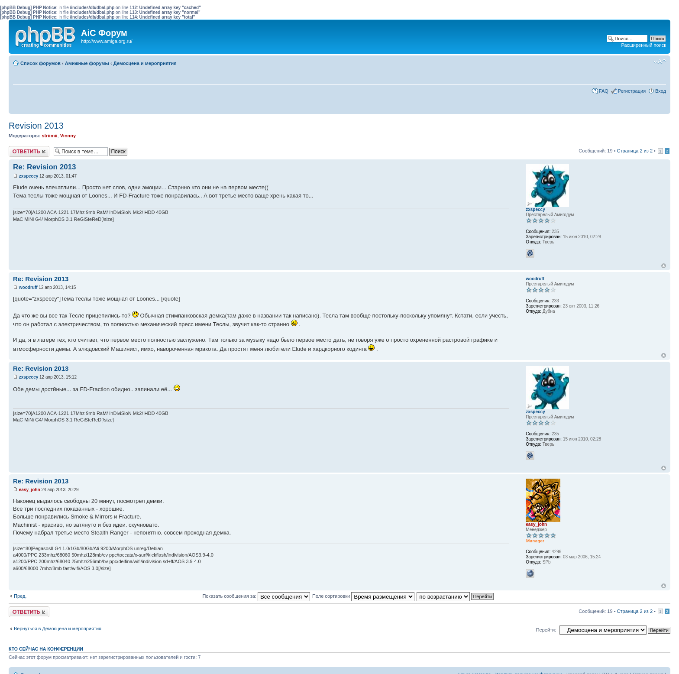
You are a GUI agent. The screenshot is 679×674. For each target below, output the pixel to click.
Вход (660, 91)
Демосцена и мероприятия (145, 63)
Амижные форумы (87, 63)
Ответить (29, 151)
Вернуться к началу (663, 265)
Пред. (20, 596)
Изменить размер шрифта (659, 61)
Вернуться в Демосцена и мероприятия (57, 628)
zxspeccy (28, 176)
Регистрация (632, 91)
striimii (49, 135)
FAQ (603, 91)
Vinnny (68, 135)
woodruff (28, 287)
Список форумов (40, 63)
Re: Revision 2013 (44, 167)
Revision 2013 (36, 125)
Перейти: (546, 629)
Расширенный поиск (643, 45)
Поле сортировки (363, 596)
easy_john (29, 489)
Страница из (635, 150)
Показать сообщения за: (256, 596)
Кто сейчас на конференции (46, 648)
